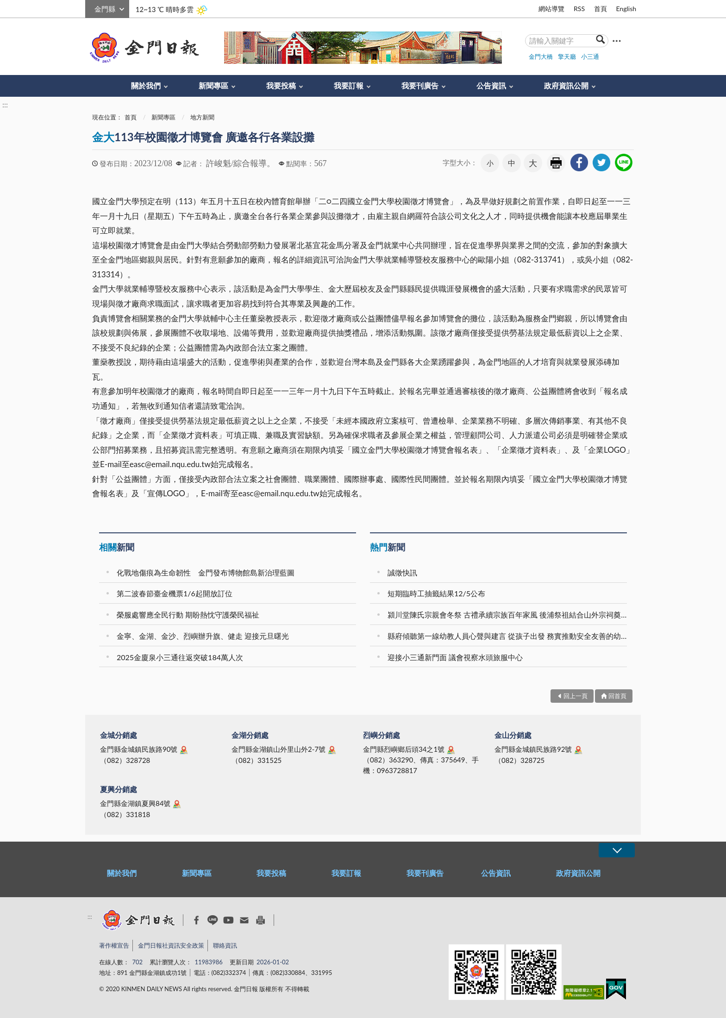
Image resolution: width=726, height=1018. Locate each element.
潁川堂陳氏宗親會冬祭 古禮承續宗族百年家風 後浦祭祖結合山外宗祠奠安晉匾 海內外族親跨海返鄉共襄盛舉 (509, 614)
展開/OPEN (617, 850)
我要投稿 (281, 85)
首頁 (600, 8)
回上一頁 (575, 695)
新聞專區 (213, 85)
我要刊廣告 (419, 85)
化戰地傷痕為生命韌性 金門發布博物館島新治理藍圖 (205, 572)
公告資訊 (491, 85)
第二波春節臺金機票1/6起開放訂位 (174, 593)
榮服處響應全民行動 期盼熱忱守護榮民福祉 (188, 614)
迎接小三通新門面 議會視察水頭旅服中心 (455, 657)
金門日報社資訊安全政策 (171, 945)
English (626, 8)
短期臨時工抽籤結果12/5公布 (436, 593)
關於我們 (146, 85)
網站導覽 (551, 8)
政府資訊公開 (566, 85)
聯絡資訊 (225, 945)
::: (90, 7)
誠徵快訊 (402, 572)
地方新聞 (202, 117)
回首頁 (617, 695)
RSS (579, 8)
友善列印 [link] (556, 163)
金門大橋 (541, 56)
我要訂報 (348, 85)
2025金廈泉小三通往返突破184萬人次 (180, 657)
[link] (579, 162)
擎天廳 (567, 56)
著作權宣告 (114, 945)
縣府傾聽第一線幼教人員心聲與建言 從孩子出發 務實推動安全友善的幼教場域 (509, 635)
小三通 (590, 56)
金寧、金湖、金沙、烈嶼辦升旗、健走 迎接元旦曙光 (203, 635)
